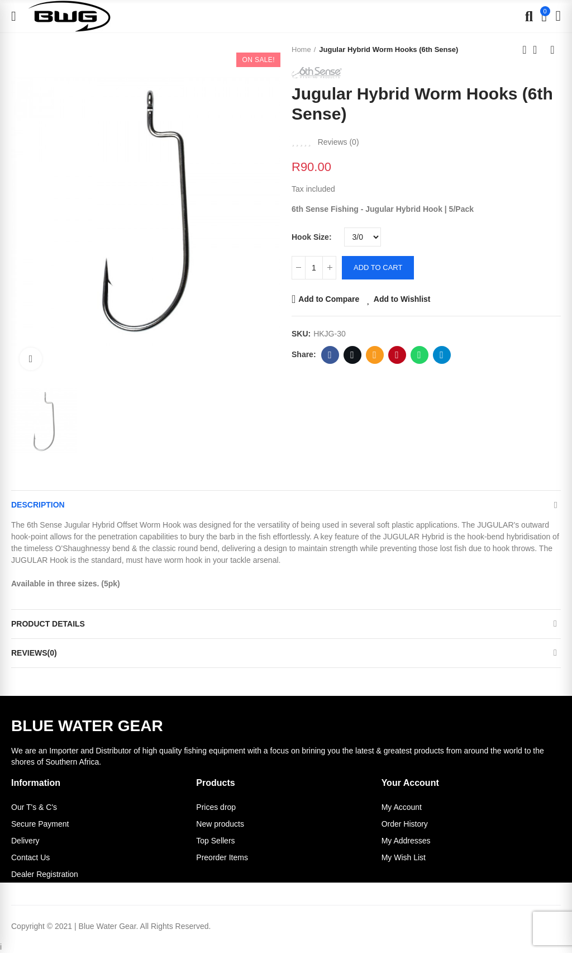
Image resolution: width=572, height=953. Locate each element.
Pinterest (397, 355)
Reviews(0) (34, 652)
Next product (552, 49)
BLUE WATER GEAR (87, 725)
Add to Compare (328, 299)
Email (374, 355)
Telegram (442, 355)
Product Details (48, 623)
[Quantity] (314, 267)
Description (38, 504)
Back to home (538, 49)
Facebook (330, 355)
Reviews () (338, 142)
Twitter (352, 355)
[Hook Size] (362, 236)
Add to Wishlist (402, 299)
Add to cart (378, 267)
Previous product (524, 49)
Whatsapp (419, 355)
